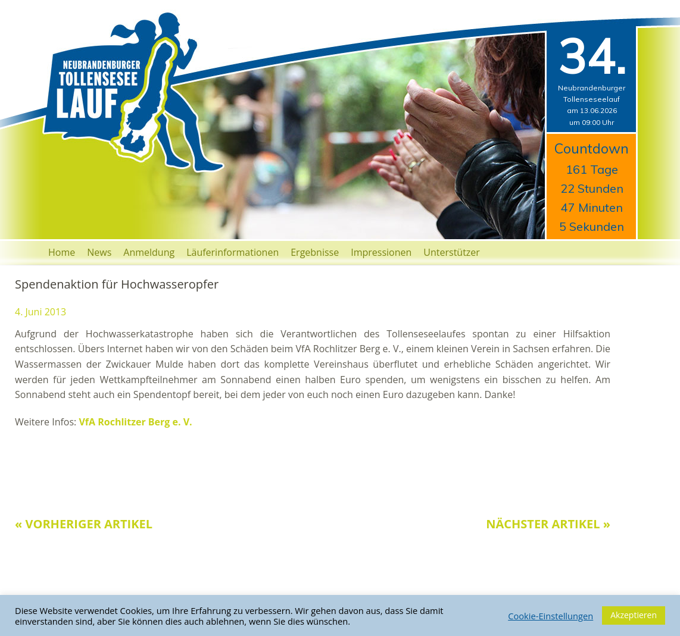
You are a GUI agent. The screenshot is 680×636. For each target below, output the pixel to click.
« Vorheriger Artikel (83, 524)
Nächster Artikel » (548, 524)
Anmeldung (148, 252)
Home (61, 252)
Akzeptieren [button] (633, 615)
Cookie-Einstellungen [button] (550, 615)
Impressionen (381, 252)
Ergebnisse (315, 252)
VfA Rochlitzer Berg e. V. (135, 421)
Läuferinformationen (232, 252)
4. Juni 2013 (40, 311)
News (99, 252)
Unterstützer (451, 252)
